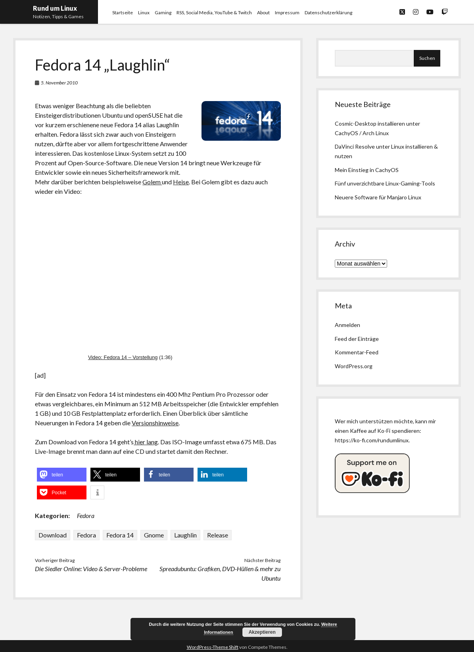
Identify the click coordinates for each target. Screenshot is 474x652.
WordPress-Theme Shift (212, 647)
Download (52, 535)
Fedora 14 (120, 535)
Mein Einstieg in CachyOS (367, 169)
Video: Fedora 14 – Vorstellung (123, 357)
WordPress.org (353, 366)
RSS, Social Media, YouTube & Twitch (214, 12)
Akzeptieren (262, 632)
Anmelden (347, 324)
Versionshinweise (155, 422)
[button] (61, 475)
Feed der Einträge (357, 338)
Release (217, 535)
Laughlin (185, 535)
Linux (144, 12)
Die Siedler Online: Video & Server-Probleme (91, 568)
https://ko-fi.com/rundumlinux (372, 440)
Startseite (122, 12)
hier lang (146, 442)
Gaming (163, 12)
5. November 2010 (59, 83)
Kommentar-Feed (356, 352)
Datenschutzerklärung (328, 12)
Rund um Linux (55, 8)
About (263, 12)
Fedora (85, 515)
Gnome (154, 535)
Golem (152, 181)
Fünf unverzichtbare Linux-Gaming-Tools (385, 183)
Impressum (287, 12)
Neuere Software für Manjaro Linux (378, 197)
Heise (181, 181)
